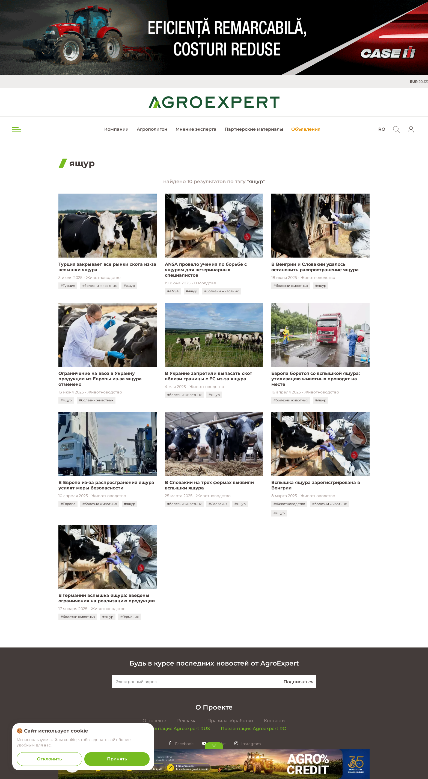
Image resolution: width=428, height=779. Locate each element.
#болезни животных (99, 286)
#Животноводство (289, 504)
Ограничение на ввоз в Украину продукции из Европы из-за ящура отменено (100, 379)
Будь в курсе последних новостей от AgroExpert (214, 663)
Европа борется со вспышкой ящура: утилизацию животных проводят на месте (315, 379)
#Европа (68, 504)
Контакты (275, 720)
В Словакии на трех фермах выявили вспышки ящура (209, 485)
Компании (116, 129)
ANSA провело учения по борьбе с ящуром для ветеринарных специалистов (206, 270)
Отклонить (49, 759)
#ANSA (173, 291)
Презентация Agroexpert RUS (176, 728)
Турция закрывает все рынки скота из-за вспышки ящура (107, 267)
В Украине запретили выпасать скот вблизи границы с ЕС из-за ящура (208, 376)
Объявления (305, 129)
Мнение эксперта (196, 129)
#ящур (129, 286)
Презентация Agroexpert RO (253, 728)
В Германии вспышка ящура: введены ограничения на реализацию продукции (106, 598)
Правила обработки (230, 720)
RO (381, 129)
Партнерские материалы (254, 129)
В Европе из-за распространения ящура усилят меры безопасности (106, 485)
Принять (117, 759)
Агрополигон (152, 129)
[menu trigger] (16, 129)
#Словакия (218, 504)
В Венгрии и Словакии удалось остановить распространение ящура (315, 267)
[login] (411, 129)
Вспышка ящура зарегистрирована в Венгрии (315, 485)
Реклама (187, 720)
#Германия (129, 617)
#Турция (68, 286)
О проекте (154, 720)
